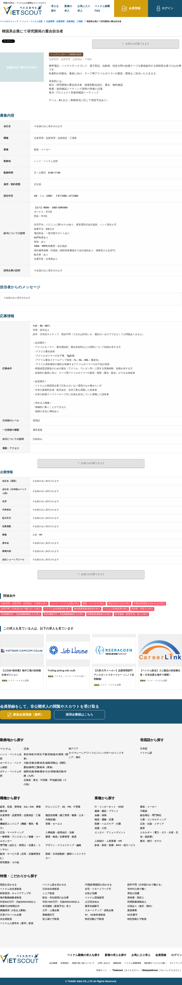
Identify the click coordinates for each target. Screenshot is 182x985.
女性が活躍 (91, 893)
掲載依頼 (117, 963)
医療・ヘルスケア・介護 (108, 824)
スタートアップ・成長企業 (99, 910)
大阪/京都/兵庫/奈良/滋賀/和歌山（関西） (45, 763)
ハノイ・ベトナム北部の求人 (65, 603)
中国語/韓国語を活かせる (98, 884)
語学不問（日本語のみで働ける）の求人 (21, 609)
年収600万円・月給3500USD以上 (18, 902)
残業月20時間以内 (9, 906)
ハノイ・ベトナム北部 (32, 22)
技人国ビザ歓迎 (50, 919)
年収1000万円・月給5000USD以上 (61, 902)
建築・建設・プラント (106, 811)
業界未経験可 (92, 906)
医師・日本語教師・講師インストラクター (66, 855)
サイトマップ (176, 963)
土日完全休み (92, 902)
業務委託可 (48, 914)
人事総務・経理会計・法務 (60, 832)
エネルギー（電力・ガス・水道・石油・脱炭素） (159, 834)
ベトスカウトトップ (9, 22)
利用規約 (65, 963)
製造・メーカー (148, 806)
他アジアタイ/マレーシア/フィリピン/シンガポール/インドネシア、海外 (96, 752)
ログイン (176, 955)
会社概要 (53, 963)
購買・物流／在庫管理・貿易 (61, 836)
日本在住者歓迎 (50, 889)
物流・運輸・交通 (104, 819)
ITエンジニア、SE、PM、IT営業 (63, 806)
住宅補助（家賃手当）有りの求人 (131, 614)
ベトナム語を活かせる (54, 884)
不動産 (143, 811)
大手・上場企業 (50, 910)
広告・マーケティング (12, 832)
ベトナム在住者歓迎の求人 (57, 609)
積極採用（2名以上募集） (14, 910)
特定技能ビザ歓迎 (136, 919)
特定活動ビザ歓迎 (94, 919)
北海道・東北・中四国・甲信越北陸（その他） (45, 782)
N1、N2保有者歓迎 (95, 914)
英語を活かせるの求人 (119, 603)
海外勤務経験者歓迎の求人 (87, 609)
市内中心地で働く (136, 889)
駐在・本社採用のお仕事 (55, 897)
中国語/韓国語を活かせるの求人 (149, 603)
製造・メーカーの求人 (94, 603)
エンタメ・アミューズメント (110, 832)
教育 (142, 828)
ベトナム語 (146, 753)
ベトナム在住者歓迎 (10, 889)
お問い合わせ (104, 963)
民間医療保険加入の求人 (99, 614)
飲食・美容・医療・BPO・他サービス (115, 845)
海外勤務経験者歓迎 (10, 897)
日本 (26, 749)
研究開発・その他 (9, 862)
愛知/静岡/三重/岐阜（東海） (39, 767)
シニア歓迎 (48, 893)
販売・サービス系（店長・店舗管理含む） (20, 855)
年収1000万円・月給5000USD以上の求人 (64, 614)
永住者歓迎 (6, 919)
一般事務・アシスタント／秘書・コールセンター (20, 838)
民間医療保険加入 (136, 902)
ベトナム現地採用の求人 (116, 609)
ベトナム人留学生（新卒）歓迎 (16, 923)
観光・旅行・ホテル (150, 841)
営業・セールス (54, 824)
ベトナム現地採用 (94, 897)
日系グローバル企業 (10, 914)
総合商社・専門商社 (150, 815)
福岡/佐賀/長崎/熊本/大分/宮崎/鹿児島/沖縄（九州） (45, 773)
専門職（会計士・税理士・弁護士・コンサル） (20, 847)
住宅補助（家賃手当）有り (56, 906)
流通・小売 (100, 828)
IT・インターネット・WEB (109, 806)
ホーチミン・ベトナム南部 (10, 765)
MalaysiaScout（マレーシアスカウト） (162, 970)
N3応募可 (132, 914)
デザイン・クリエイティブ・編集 (63, 845)
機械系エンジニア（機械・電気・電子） (19, 826)
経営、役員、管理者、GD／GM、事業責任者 (20, 808)
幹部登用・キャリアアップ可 (15, 893)
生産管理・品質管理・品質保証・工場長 (64, 22)
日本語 (143, 748)
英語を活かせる (8, 884)
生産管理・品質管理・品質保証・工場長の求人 (24, 603)
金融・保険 (100, 815)
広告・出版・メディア (152, 824)
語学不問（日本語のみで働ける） (145, 884)
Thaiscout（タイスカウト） (126, 970)
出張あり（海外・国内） (140, 906)
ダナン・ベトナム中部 (10, 773)
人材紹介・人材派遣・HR (108, 841)
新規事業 (132, 910)
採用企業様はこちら (79, 714)
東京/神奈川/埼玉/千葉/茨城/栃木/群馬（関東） (46, 756)
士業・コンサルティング (153, 819)
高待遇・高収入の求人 (142, 609)
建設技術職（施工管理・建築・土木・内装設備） (66, 817)
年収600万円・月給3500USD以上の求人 (20, 614)
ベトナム (5, 749)
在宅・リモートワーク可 (98, 889)
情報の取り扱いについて (83, 963)
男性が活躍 (133, 893)
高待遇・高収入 (135, 897)
